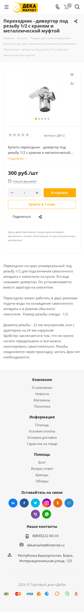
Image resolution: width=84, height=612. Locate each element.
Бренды (42, 475)
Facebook (24, 503)
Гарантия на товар (42, 443)
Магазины (42, 400)
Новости (42, 394)
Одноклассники (57, 503)
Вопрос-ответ (42, 468)
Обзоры (42, 481)
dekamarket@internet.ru (46, 545)
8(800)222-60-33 (45, 535)
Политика (42, 406)
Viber (35, 514)
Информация (42, 417)
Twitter (35, 503)
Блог (42, 462)
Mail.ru (69, 503)
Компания (42, 379)
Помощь (42, 425)
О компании (42, 387)
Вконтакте (13, 503)
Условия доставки (42, 437)
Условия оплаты (42, 431)
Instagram (46, 503)
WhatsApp (46, 514)
